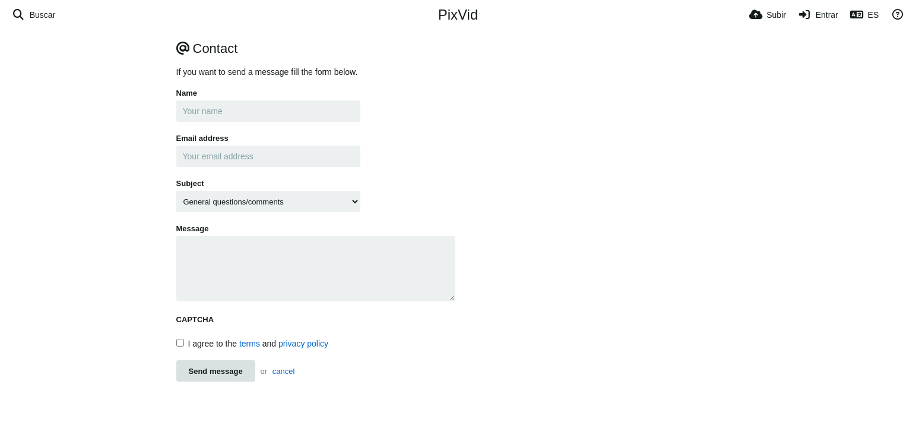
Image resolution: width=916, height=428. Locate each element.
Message (192, 228)
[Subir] (767, 15)
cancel (283, 371)
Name (186, 93)
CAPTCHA (195, 319)
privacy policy (303, 343)
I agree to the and (252, 343)
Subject (190, 183)
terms (249, 343)
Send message (216, 371)
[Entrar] (818, 15)
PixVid (458, 15)
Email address (202, 138)
